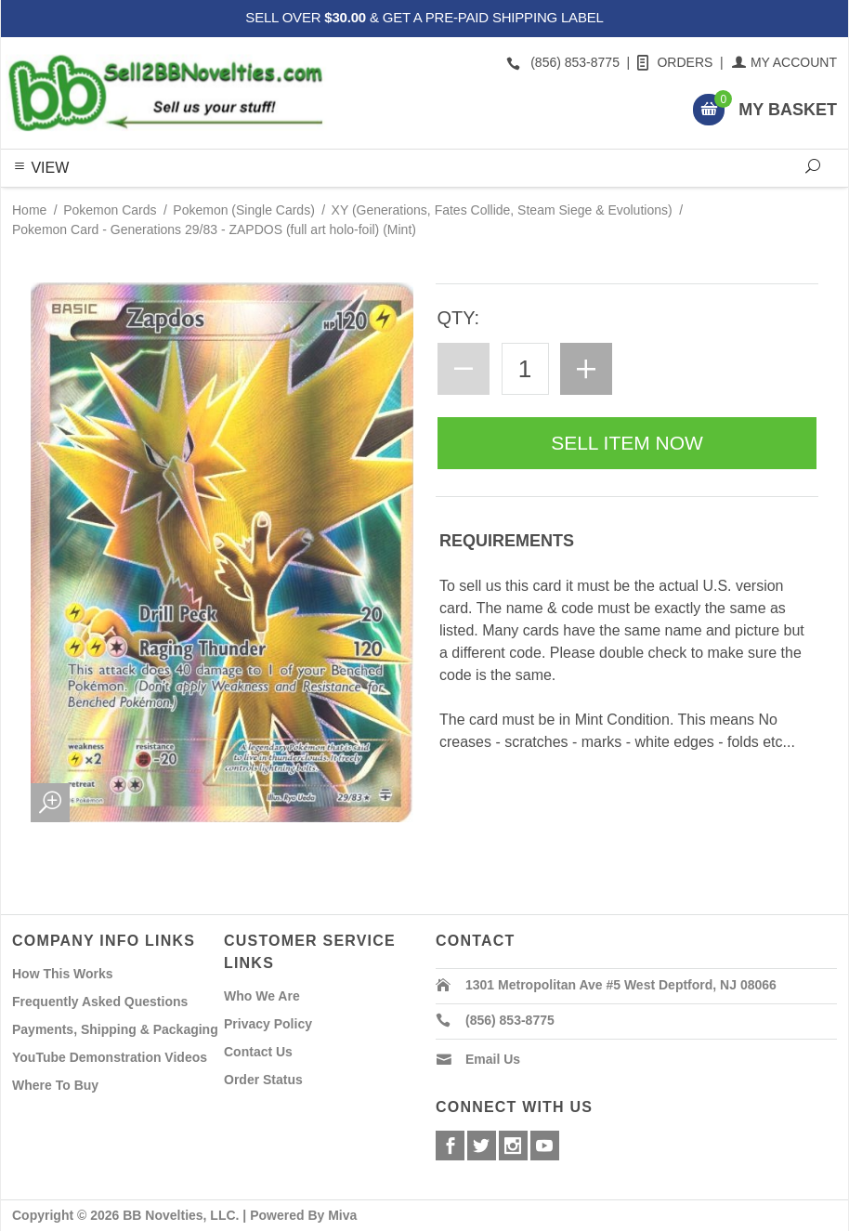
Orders (676, 62)
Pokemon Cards (109, 210)
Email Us (492, 1059)
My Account (785, 62)
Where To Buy (55, 1085)
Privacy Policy (268, 1023)
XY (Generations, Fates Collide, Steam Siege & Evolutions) (502, 210)
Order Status (263, 1079)
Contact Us (258, 1051)
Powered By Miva (303, 1215)
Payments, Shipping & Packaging (115, 1029)
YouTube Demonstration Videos (109, 1057)
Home (29, 210)
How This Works (62, 973)
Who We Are (262, 996)
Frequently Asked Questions (100, 1001)
